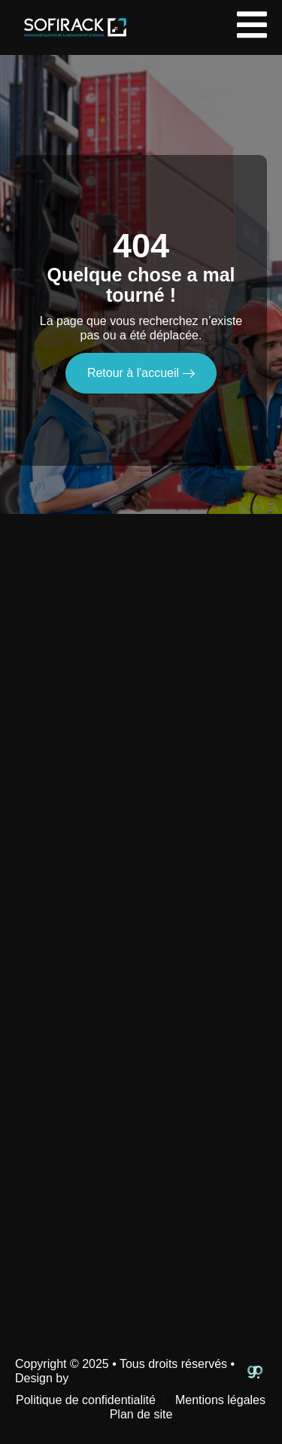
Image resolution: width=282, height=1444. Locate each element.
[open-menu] (252, 27)
